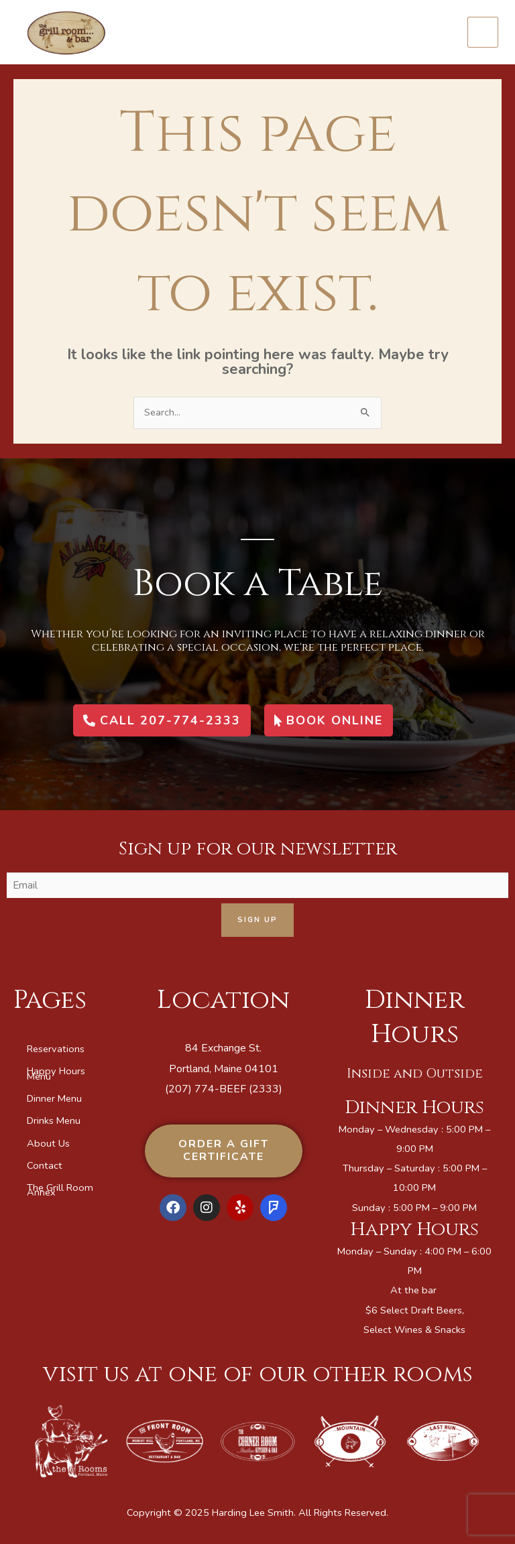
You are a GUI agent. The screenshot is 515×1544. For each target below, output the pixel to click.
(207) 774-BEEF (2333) (223, 1089)
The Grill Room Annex (60, 1190)
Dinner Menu (54, 1098)
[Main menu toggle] (482, 32)
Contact (44, 1165)
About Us (48, 1143)
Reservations (55, 1048)
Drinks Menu (53, 1120)
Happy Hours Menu (56, 1073)
